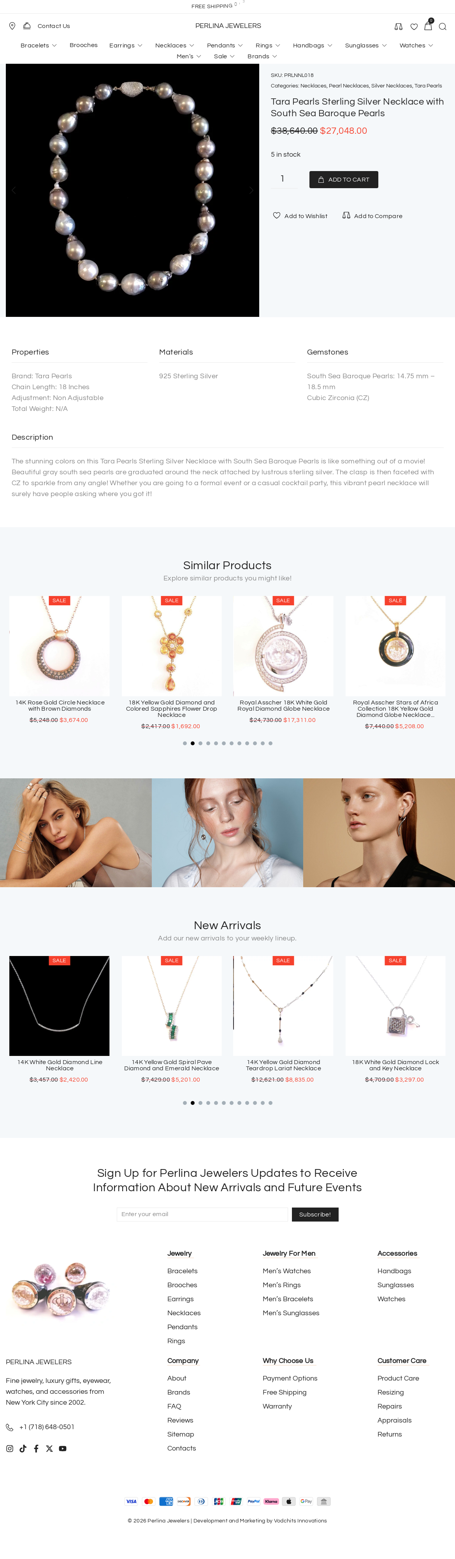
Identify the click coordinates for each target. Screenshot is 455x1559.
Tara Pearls (428, 86)
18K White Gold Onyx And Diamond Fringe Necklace (59, 705)
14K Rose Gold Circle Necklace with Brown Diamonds (171, 705)
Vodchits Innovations (300, 1521)
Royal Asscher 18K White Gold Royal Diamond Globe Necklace (395, 705)
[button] (15, 26)
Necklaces (313, 86)
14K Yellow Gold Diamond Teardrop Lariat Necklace (395, 1065)
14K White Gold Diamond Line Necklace (171, 1065)
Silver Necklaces (391, 86)
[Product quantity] (284, 180)
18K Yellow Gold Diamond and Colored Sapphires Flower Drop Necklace (283, 708)
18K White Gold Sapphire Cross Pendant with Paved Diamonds (59, 1065)
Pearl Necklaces (349, 86)
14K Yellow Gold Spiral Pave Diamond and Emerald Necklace (283, 1065)
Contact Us (54, 26)
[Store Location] (12, 26)
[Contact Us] (27, 26)
